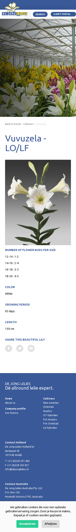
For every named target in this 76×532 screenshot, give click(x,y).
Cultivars (28, 124)
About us (10, 402)
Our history (11, 413)
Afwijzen (51, 523)
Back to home (13, 124)
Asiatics (47, 411)
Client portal (62, 14)
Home (8, 398)
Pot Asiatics (50, 419)
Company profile (15, 408)
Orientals (48, 406)
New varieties (51, 402)
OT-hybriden (50, 415)
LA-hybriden (50, 427)
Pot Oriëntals (51, 423)
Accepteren (27, 523)
